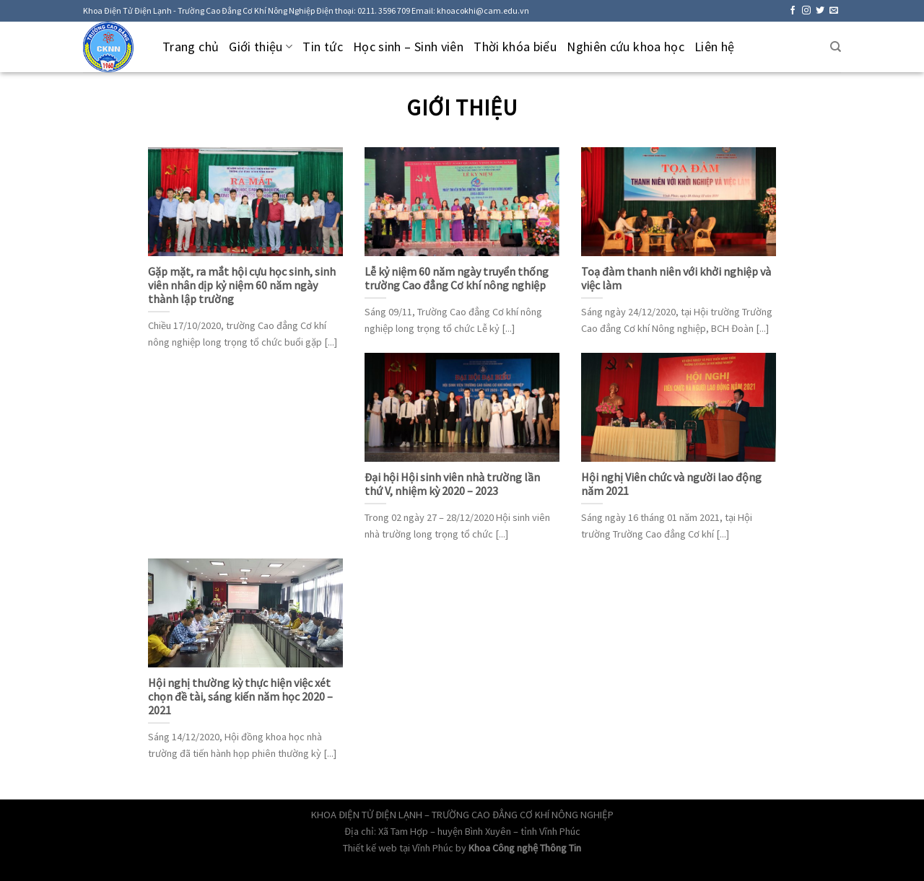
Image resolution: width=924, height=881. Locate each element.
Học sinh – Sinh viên (408, 46)
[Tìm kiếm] (835, 47)
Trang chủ (190, 46)
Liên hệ (714, 46)
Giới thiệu (260, 46)
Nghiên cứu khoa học (625, 46)
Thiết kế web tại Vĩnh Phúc (398, 847)
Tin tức (322, 46)
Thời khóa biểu (515, 46)
